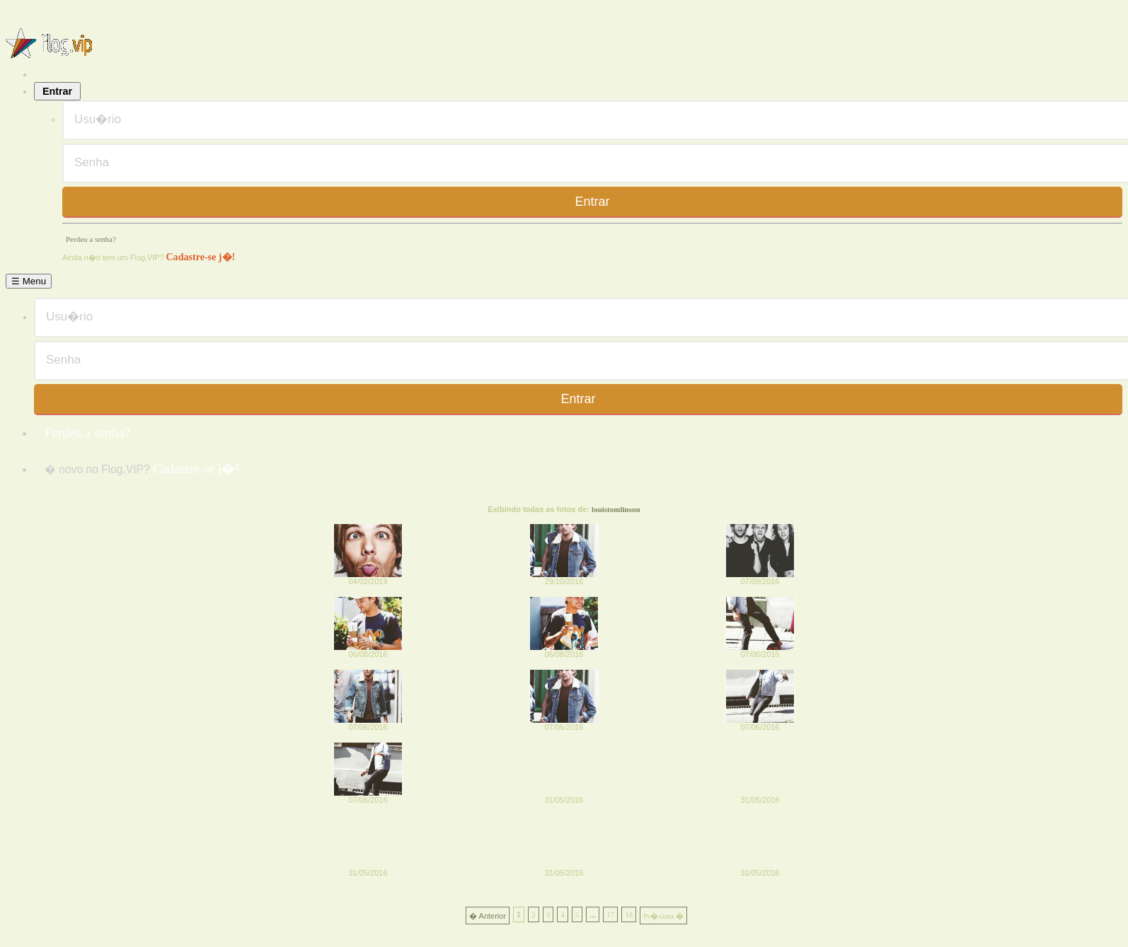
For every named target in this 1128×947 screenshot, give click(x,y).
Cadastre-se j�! (200, 256)
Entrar (57, 91)
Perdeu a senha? (91, 239)
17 (610, 914)
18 (629, 914)
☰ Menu (28, 281)
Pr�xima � (663, 916)
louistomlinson (616, 509)
